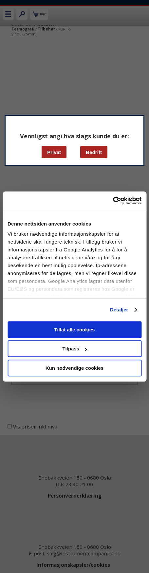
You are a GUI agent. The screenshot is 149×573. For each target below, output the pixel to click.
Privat (54, 152)
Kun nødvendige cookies (75, 368)
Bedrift (94, 152)
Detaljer (119, 309)
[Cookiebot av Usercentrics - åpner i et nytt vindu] (112, 200)
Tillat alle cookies (74, 329)
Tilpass (75, 348)
